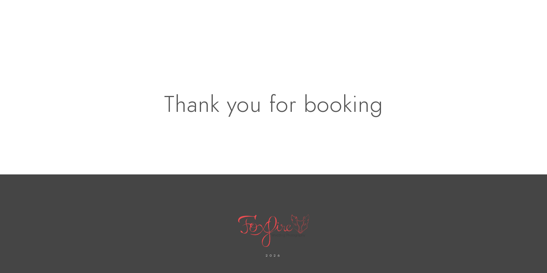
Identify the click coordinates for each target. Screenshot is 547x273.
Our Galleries (337, 31)
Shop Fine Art (445, 31)
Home (205, 31)
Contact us (285, 31)
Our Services (391, 31)
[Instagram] (471, 15)
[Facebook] (458, 15)
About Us (241, 31)
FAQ (516, 31)
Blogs (487, 31)
